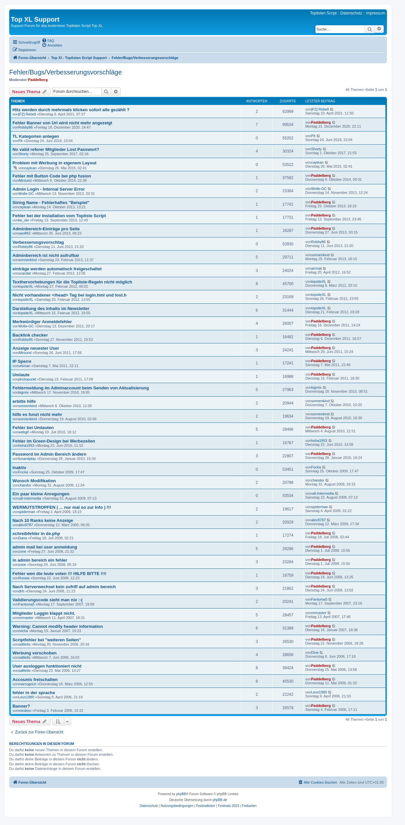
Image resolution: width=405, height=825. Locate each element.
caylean (30, 168)
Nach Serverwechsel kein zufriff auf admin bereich (64, 586)
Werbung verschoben (34, 652)
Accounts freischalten (35, 679)
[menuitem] (48, 40)
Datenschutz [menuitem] (351, 13)
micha (23, 631)
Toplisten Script (323, 13)
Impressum (375, 13)
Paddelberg (38, 80)
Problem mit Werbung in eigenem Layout (54, 162)
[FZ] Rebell (27, 114)
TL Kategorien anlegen (35, 136)
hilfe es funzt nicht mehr (37, 414)
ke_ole (23, 220)
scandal (24, 273)
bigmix (23, 392)
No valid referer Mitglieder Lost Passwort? (55, 149)
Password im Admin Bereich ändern (49, 454)
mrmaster (25, 618)
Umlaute (21, 374)
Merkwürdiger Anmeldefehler (42, 321)
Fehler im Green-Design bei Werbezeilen (53, 441)
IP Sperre (21, 361)
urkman (24, 366)
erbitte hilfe (24, 401)
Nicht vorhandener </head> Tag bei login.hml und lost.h (69, 295)
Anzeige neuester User (35, 348)
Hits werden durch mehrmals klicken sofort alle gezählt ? (71, 109)
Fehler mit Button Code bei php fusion (51, 176)
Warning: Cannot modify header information (57, 626)
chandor (24, 485)
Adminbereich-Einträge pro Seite (46, 228)
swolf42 (24, 233)
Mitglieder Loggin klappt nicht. (43, 613)
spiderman (26, 512)
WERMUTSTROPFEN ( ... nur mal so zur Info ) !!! (61, 507)
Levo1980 (26, 697)
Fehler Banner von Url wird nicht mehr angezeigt (62, 122)
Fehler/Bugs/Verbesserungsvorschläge (65, 72)
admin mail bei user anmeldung (44, 547)
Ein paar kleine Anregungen (41, 493)
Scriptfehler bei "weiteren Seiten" (46, 639)
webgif (23, 432)
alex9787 (25, 525)
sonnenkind (27, 260)
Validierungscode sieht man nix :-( (47, 599)
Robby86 (25, 127)
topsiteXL (25, 286)
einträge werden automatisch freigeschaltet (57, 268)
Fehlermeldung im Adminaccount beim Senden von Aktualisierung (80, 387)
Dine (315, 652)
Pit (20, 141)
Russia (24, 578)
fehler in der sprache (33, 692)
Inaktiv (19, 467)
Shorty (23, 154)
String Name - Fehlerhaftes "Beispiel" (51, 202)
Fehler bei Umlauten (33, 427)
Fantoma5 (26, 604)
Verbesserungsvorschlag (38, 242)
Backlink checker (30, 335)
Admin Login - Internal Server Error (48, 189)
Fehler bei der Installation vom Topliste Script (59, 215)
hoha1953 (26, 445)
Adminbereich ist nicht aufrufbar (45, 255)
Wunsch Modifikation (34, 480)
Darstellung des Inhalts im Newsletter (51, 308)
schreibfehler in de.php (36, 533)
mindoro (24, 710)
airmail (316, 268)
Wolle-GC (26, 194)
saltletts (24, 644)
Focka (23, 472)
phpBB (181, 794)
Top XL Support (35, 19)
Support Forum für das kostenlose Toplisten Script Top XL (57, 26)
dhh (21, 591)
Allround (24, 180)
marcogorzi (27, 684)
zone (22, 551)
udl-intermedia (29, 498)
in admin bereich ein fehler (39, 560)
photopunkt (27, 379)
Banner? (21, 706)
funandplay (27, 459)
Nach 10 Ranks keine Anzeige (42, 520)
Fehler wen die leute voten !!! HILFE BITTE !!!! (59, 573)
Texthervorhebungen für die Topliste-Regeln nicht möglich (72, 281)
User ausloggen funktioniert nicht (46, 666)
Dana (22, 538)
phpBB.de (220, 800)
